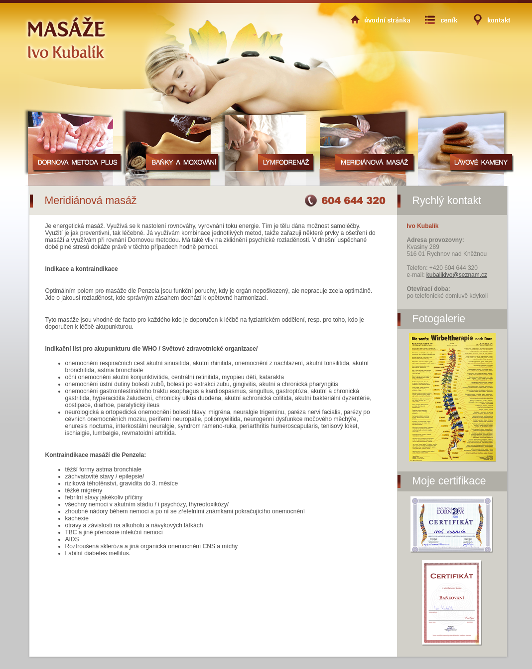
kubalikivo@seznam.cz (456, 274)
